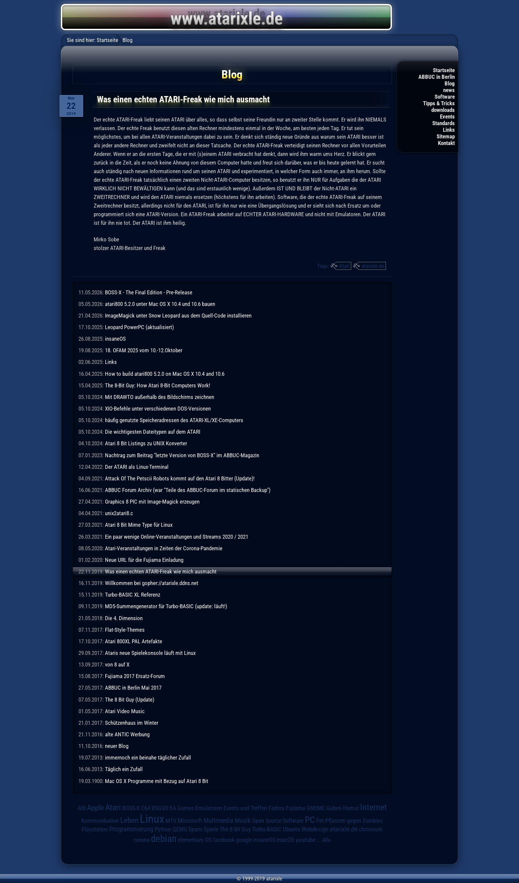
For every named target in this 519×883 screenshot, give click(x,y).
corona (141, 840)
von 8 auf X (117, 664)
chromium (371, 829)
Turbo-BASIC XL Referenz (132, 594)
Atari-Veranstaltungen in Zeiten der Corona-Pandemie (163, 548)
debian (163, 838)
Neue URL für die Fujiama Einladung (144, 560)
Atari (344, 266)
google (244, 840)
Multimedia (218, 820)
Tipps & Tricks (439, 103)
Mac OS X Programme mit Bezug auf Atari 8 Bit (156, 781)
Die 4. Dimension (124, 618)
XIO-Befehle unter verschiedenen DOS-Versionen (158, 408)
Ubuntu (291, 829)
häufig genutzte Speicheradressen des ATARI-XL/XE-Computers (174, 420)
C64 (145, 808)
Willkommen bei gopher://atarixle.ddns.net (151, 583)
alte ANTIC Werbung (127, 734)
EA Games (182, 808)
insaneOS (115, 338)
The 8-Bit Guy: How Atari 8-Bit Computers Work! (157, 385)
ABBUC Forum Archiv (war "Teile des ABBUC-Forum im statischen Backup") (187, 490)
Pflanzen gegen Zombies (354, 820)
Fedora (276, 808)
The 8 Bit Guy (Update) (129, 699)
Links (449, 129)
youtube (305, 840)
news (449, 90)
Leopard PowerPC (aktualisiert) (139, 327)
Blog (450, 83)
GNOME (316, 808)
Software (445, 96)
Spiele (211, 829)
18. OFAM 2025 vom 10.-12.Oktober (143, 350)
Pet (320, 820)
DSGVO (160, 808)
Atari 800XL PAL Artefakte (133, 641)
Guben (334, 808)
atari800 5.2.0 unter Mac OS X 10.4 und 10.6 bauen (160, 304)
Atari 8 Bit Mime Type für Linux (138, 524)
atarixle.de (372, 266)
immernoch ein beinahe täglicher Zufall (148, 757)
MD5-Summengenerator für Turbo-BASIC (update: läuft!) (166, 606)
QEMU (179, 829)
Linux (152, 818)
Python (163, 829)
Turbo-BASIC (266, 829)
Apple (95, 807)
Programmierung (131, 829)
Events (447, 116)
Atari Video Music (125, 711)
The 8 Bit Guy (235, 829)
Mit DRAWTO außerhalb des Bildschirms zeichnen (159, 397)
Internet (373, 807)
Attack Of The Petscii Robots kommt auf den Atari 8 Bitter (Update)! (180, 478)
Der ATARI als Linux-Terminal (136, 467)
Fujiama (295, 808)
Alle (326, 840)
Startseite (444, 70)
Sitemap (446, 136)
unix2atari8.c (119, 513)
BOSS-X (131, 808)
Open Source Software (278, 820)
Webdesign (315, 829)
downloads (443, 110)
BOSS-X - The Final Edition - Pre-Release (148, 292)
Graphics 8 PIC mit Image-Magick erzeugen (152, 501)
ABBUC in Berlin (436, 77)
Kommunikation (100, 820)
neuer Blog (116, 746)
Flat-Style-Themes (125, 629)
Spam (195, 829)
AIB (81, 808)
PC (310, 819)
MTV (170, 820)
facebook (224, 840)
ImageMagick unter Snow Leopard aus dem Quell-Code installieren (178, 315)
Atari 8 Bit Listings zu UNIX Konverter (146, 443)
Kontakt (446, 143)
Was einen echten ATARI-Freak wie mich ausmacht (160, 571)
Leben (129, 820)
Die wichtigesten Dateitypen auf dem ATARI (152, 431)
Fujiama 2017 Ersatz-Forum (135, 676)
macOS (285, 840)
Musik (243, 820)
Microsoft (190, 820)
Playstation (94, 829)
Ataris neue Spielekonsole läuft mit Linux (150, 653)
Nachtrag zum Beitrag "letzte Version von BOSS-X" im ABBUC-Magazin (182, 455)
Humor (351, 808)
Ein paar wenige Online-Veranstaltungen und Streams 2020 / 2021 (176, 536)
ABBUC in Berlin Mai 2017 (133, 687)
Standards (443, 123)
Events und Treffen (245, 808)
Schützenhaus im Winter (131, 722)
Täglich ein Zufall (124, 769)
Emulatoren (208, 808)
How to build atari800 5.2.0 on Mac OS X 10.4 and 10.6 (164, 373)
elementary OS (195, 839)
